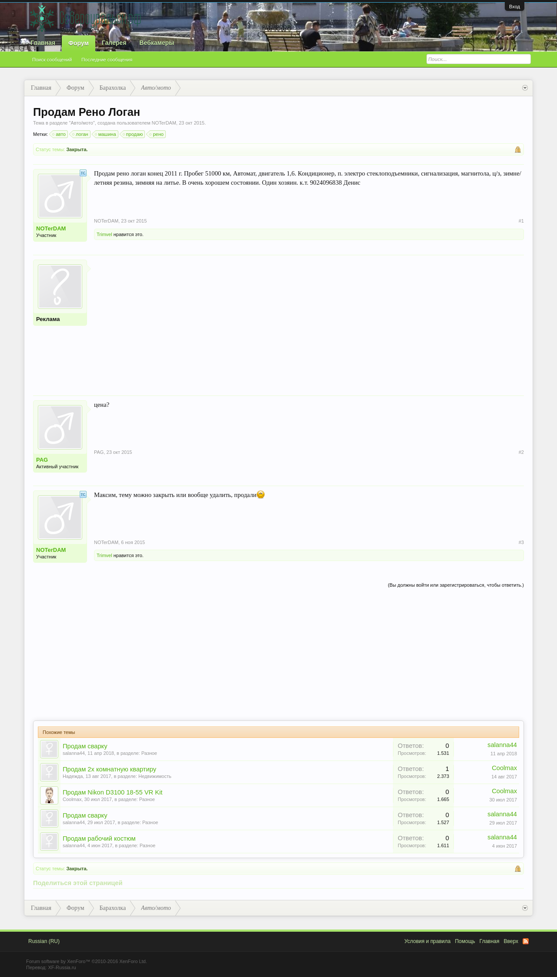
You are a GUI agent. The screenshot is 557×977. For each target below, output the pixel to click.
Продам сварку (85, 746)
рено (156, 134)
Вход (514, 6)
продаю (133, 134)
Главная (42, 42)
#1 (521, 220)
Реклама (48, 319)
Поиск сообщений (52, 59)
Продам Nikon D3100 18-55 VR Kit (112, 792)
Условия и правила (427, 941)
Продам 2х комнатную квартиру (109, 769)
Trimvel (104, 234)
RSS (526, 941)
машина (106, 134)
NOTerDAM (164, 122)
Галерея (114, 42)
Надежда (73, 776)
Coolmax (504, 767)
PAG (42, 459)
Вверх (511, 941)
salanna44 (74, 753)
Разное (149, 753)
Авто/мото (81, 122)
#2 (521, 452)
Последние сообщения (106, 59)
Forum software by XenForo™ (86, 961)
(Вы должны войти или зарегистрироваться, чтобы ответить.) (456, 585)
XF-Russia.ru (62, 967)
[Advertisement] (309, 321)
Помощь (465, 941)
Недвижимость (154, 776)
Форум (78, 43)
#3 (521, 542)
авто (59, 134)
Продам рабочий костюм (99, 838)
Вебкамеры (156, 42)
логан (80, 134)
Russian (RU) (44, 941)
